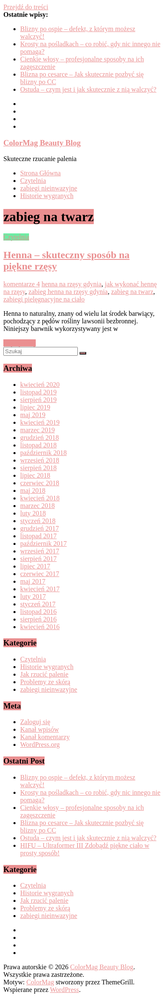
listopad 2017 (38, 535)
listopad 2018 (38, 445)
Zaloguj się (35, 721)
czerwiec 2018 (39, 483)
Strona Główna (40, 173)
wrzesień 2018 (39, 460)
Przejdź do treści (25, 7)
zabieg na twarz (132, 291)
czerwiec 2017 (39, 573)
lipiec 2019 (35, 407)
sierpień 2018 (38, 467)
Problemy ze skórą (45, 681)
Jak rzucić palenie (44, 674)
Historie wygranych (47, 195)
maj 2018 (32, 490)
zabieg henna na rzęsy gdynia (68, 291)
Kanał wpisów (39, 729)
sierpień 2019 (38, 399)
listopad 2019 (38, 392)
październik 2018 (43, 452)
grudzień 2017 (39, 528)
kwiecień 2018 (40, 498)
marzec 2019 (37, 430)
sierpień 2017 (38, 558)
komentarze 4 (21, 284)
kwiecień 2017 (40, 588)
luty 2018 (33, 513)
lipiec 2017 (35, 566)
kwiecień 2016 (40, 626)
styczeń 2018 (38, 520)
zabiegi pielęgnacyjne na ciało (44, 299)
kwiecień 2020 (40, 384)
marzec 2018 (37, 505)
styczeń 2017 (38, 604)
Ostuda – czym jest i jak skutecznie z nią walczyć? (88, 89)
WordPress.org (40, 744)
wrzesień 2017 (39, 551)
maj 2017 (32, 581)
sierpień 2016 (38, 619)
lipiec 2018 (35, 475)
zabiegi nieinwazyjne (48, 188)
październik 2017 (43, 543)
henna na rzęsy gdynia (72, 284)
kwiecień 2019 (40, 422)
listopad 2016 (38, 611)
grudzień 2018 (39, 437)
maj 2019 (32, 414)
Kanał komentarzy (45, 736)
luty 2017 (33, 596)
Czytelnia (33, 180)
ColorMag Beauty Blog (42, 142)
